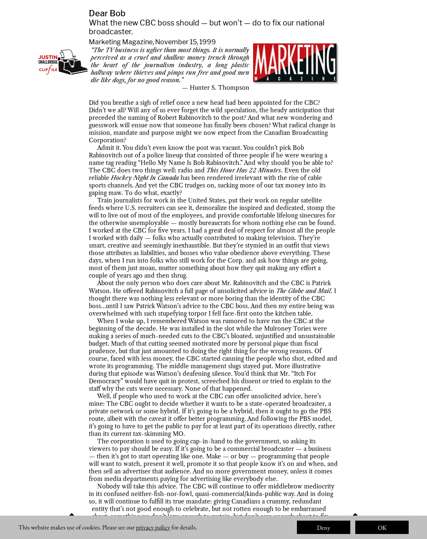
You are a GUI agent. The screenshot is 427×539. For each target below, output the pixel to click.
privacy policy (153, 527)
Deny (323, 527)
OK (382, 527)
